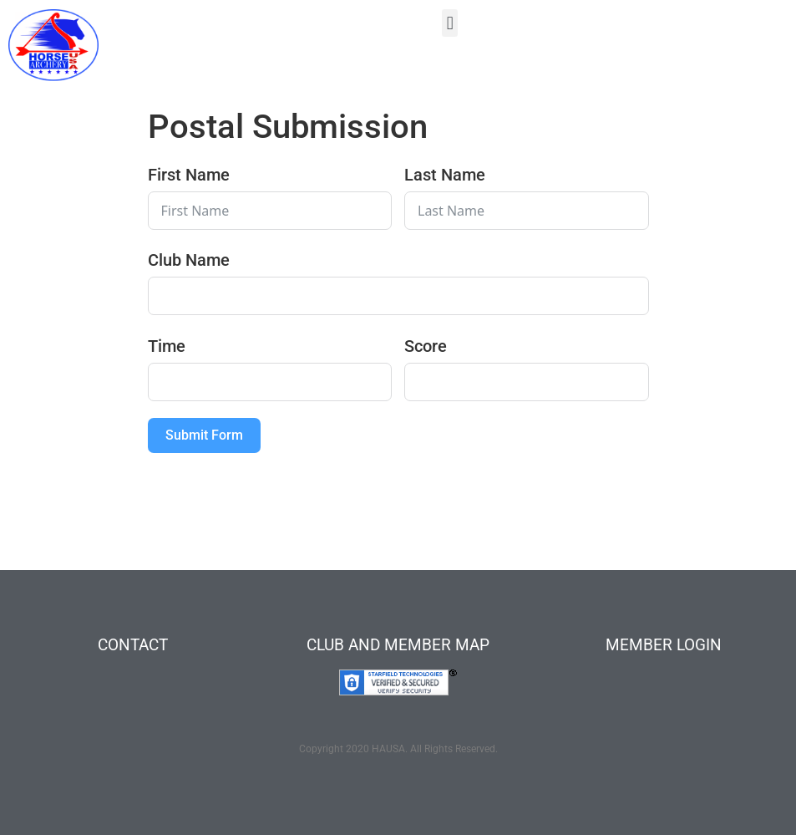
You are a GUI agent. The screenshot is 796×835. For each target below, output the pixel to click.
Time (166, 346)
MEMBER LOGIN (664, 644)
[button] (450, 23)
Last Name (444, 175)
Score (425, 346)
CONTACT (133, 644)
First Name (189, 175)
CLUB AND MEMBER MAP (398, 644)
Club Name (189, 260)
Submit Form (204, 435)
